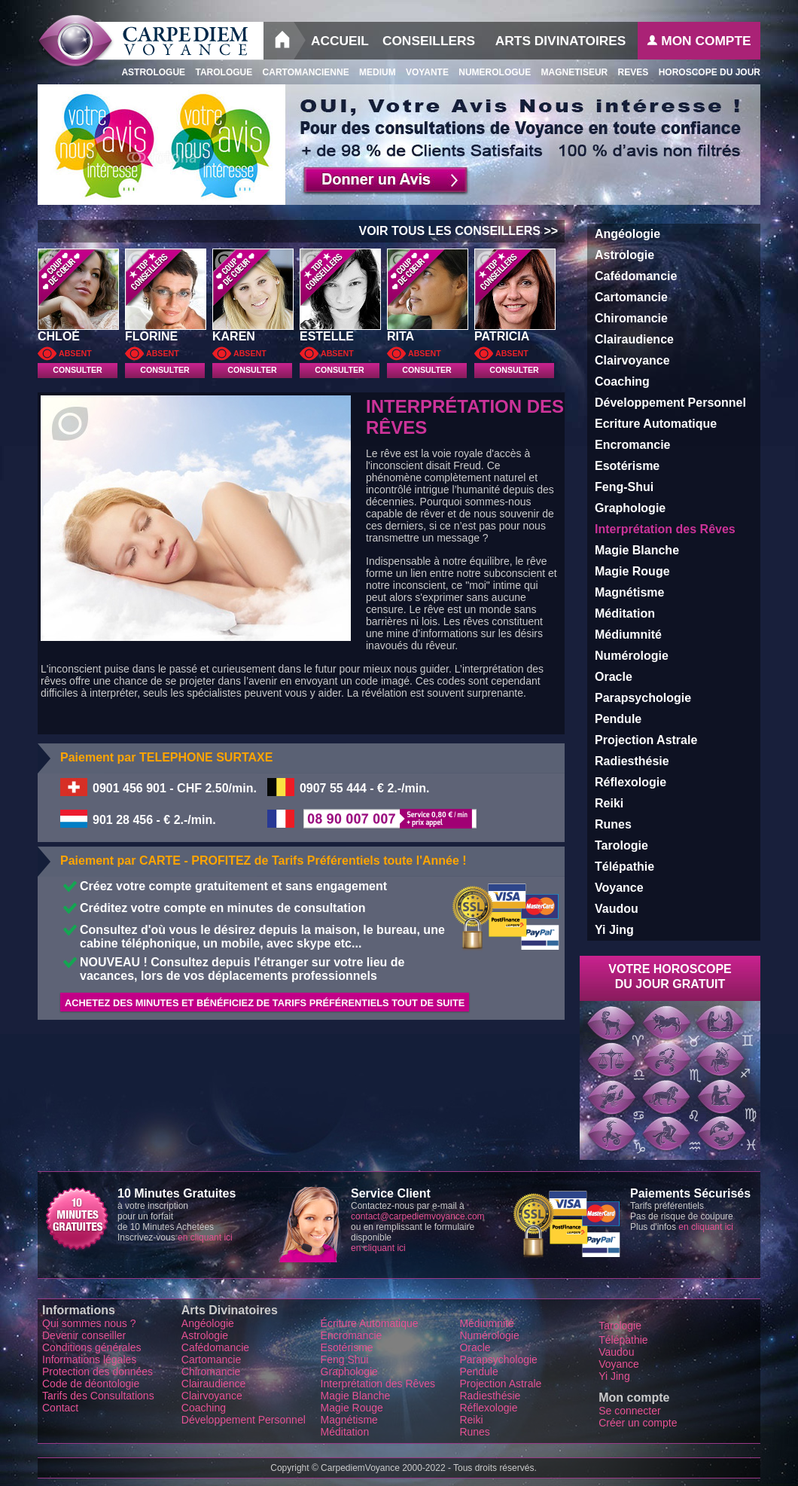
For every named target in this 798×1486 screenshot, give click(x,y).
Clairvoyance (632, 360)
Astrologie (624, 255)
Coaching (622, 381)
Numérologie (632, 655)
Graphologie (630, 508)
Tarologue (218, 72)
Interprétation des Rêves (378, 1384)
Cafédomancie (636, 276)
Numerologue (490, 72)
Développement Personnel (670, 402)
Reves (628, 72)
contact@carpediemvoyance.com (418, 1216)
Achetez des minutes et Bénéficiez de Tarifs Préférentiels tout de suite (264, 1002)
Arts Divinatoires (560, 40)
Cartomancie (631, 297)
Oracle (613, 676)
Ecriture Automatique (656, 423)
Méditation (625, 613)
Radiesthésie (632, 761)
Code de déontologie (90, 1384)
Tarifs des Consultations (98, 1396)
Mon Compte (699, 40)
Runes (613, 824)
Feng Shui (345, 1359)
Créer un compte (637, 1423)
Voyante (422, 72)
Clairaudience (634, 339)
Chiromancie (631, 318)
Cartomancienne (300, 72)
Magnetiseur (569, 72)
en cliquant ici (205, 1237)
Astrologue (149, 72)
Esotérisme (627, 465)
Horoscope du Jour (704, 72)
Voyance (619, 887)
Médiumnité (628, 634)
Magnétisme (629, 592)
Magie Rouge (632, 571)
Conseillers (428, 40)
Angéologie (627, 233)
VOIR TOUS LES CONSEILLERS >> (461, 230)
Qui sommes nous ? (89, 1323)
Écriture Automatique (370, 1323)
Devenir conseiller (84, 1335)
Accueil (340, 40)
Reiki (609, 803)
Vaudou (616, 908)
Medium (372, 72)
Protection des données (97, 1371)
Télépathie (624, 866)
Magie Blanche (637, 550)
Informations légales (89, 1359)
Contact (61, 1408)
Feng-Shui (624, 487)
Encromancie (632, 444)
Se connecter (629, 1411)
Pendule (618, 718)
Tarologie (621, 845)
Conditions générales (92, 1347)
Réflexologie (630, 782)
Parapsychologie (643, 697)
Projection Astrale (646, 740)
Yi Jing (614, 929)
